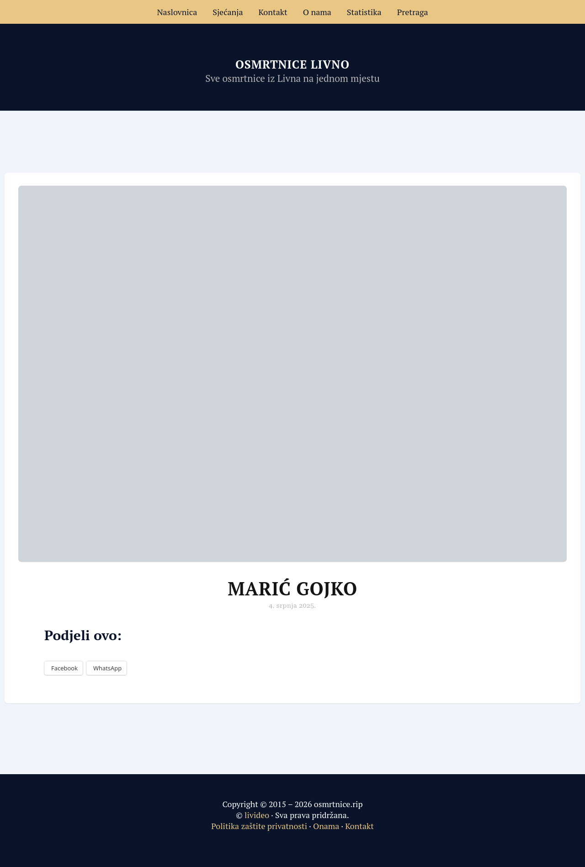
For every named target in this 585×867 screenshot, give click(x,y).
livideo (258, 814)
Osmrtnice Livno (292, 64)
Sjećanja (228, 11)
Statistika (364, 11)
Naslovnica (177, 11)
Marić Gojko (292, 588)
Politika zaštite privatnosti (259, 825)
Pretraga (412, 11)
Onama (326, 825)
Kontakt (273, 11)
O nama (317, 11)
